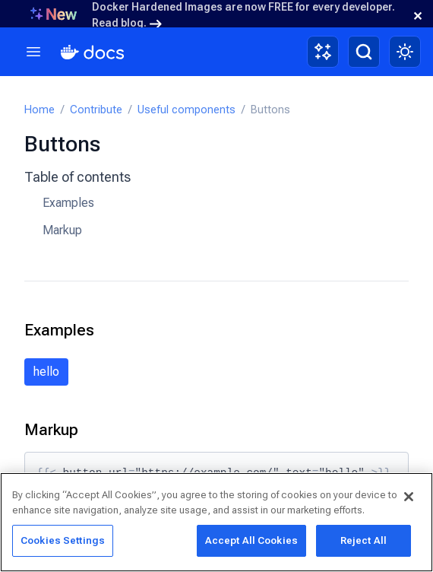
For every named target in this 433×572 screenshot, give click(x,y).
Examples (68, 202)
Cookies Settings (63, 540)
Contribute (96, 109)
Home (39, 109)
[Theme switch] (405, 52)
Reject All (363, 540)
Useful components (186, 109)
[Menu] (33, 51)
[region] (216, 522)
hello (46, 371)
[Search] (364, 52)
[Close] (408, 496)
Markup (62, 230)
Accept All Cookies (251, 540)
